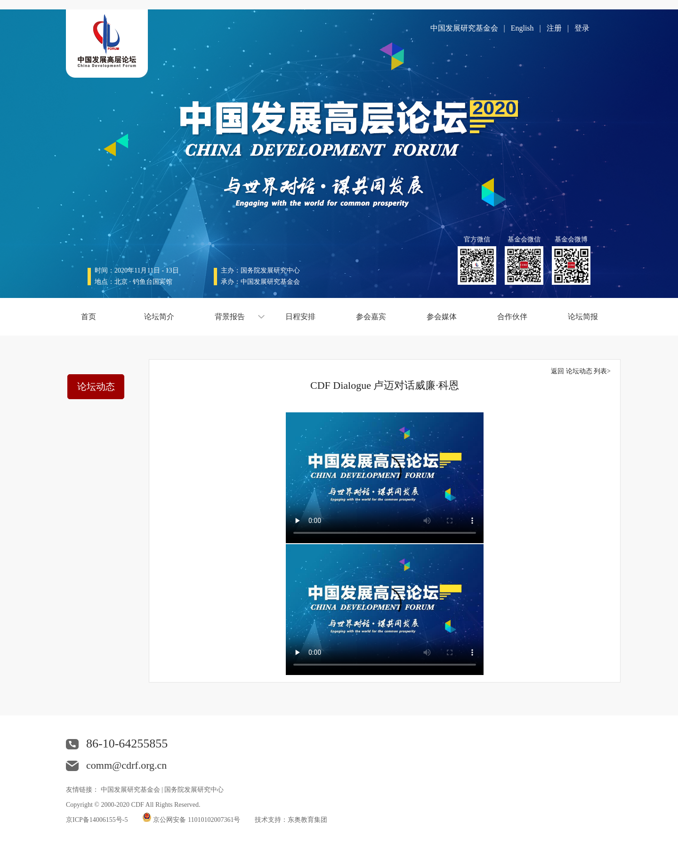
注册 (554, 28)
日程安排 (300, 317)
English (522, 28)
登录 (581, 28)
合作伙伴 (512, 317)
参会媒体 (442, 317)
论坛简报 (583, 317)
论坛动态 (96, 386)
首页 (88, 317)
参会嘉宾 (371, 317)
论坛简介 (159, 317)
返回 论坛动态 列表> (581, 371)
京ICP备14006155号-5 (97, 819)
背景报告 (230, 317)
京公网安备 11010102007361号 (197, 819)
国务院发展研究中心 (194, 789)
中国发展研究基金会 (464, 28)
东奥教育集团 (307, 819)
